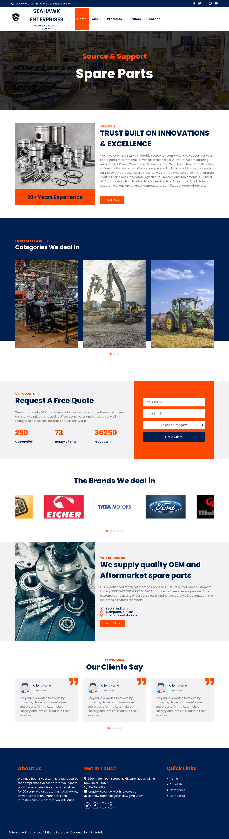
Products (114, 19)
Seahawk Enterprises (26, 832)
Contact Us (176, 796)
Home (82, 19)
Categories (176, 790)
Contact (153, 19)
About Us (174, 784)
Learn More (113, 623)
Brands (135, 19)
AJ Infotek (95, 832)
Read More (112, 200)
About (97, 19)
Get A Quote (174, 437)
